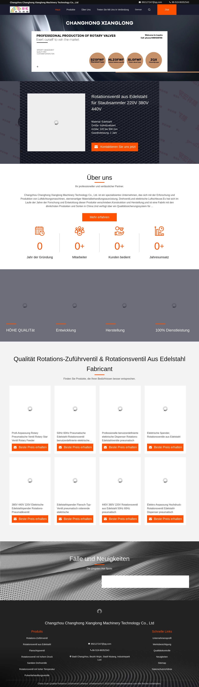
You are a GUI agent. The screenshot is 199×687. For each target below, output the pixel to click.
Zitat (167, 9)
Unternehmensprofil (162, 638)
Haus (57, 9)
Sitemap (162, 663)
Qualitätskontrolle (162, 650)
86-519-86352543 (179, 2)
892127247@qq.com (150, 2)
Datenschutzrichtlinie (162, 669)
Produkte (71, 9)
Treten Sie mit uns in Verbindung (113, 9)
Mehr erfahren (99, 217)
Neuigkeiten (162, 657)
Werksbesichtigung (162, 644)
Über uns (86, 9)
